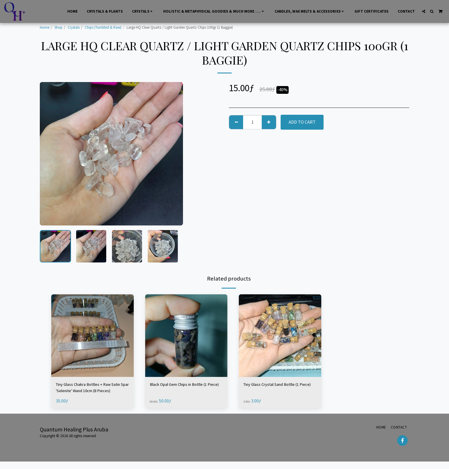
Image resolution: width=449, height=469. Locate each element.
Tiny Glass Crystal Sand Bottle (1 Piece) (276, 388)
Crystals (74, 27)
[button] (424, 11)
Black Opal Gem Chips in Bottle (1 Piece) (183, 388)
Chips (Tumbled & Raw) (103, 27)
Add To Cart (302, 122)
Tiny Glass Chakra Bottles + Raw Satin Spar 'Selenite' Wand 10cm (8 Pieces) (91, 389)
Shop (58, 27)
